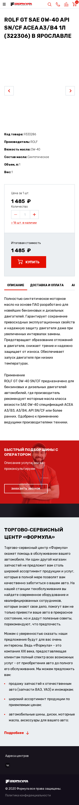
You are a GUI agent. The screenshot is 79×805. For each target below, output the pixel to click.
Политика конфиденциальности (28, 795)
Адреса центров (17, 756)
